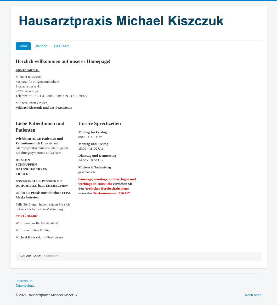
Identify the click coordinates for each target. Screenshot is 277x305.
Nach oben (253, 295)
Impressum (24, 281)
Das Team (61, 46)
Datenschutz (25, 286)
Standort (41, 46)
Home (23, 46)
